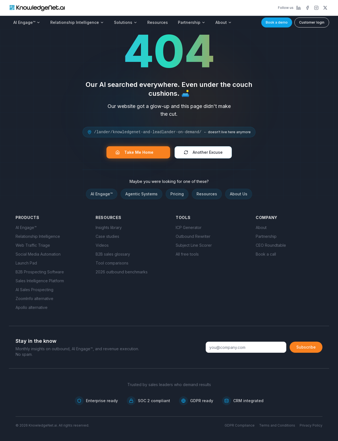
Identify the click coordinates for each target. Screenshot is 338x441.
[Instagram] (316, 8)
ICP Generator (189, 227)
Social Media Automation (38, 254)
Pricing (177, 193)
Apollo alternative (32, 307)
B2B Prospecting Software (40, 271)
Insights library (109, 227)
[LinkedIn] (298, 8)
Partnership (191, 22)
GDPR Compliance (240, 425)
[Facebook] (307, 8)
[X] (325, 8)
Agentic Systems (141, 193)
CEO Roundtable (271, 245)
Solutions (125, 22)
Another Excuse (203, 152)
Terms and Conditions (277, 425)
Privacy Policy (311, 425)
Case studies (107, 236)
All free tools (187, 254)
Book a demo (277, 22)
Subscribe (306, 347)
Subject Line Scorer (194, 245)
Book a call (266, 254)
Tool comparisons (112, 263)
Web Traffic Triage (33, 245)
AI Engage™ (26, 22)
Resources (157, 22)
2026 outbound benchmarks (122, 271)
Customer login (311, 22)
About (223, 22)
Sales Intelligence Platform (40, 280)
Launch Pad (26, 263)
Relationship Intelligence (77, 22)
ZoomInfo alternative (34, 298)
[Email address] (246, 347)
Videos (102, 245)
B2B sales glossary (113, 254)
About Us (238, 193)
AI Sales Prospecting (34, 289)
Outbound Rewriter (193, 236)
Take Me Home (137, 152)
